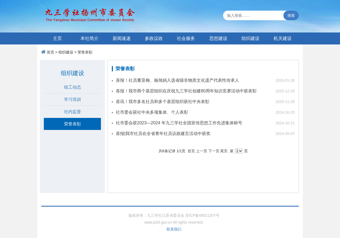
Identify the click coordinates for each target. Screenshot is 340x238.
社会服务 (186, 38)
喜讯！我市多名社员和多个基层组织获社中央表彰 (162, 101)
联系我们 (174, 229)
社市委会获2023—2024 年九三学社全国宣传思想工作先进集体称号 (179, 123)
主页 (57, 38)
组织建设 (250, 38)
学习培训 (72, 99)
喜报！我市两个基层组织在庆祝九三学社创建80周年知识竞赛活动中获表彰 (186, 91)
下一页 (213, 151)
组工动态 (72, 87)
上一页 (201, 151)
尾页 (224, 151)
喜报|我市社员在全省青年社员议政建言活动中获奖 (163, 133)
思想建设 (218, 38)
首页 (50, 52)
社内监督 (72, 111)
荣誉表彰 (85, 52)
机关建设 (283, 38)
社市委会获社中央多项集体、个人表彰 (152, 112)
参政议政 (154, 38)
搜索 (291, 15)
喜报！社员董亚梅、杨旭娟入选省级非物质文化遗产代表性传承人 (177, 80)
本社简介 (89, 38)
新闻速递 (122, 38)
